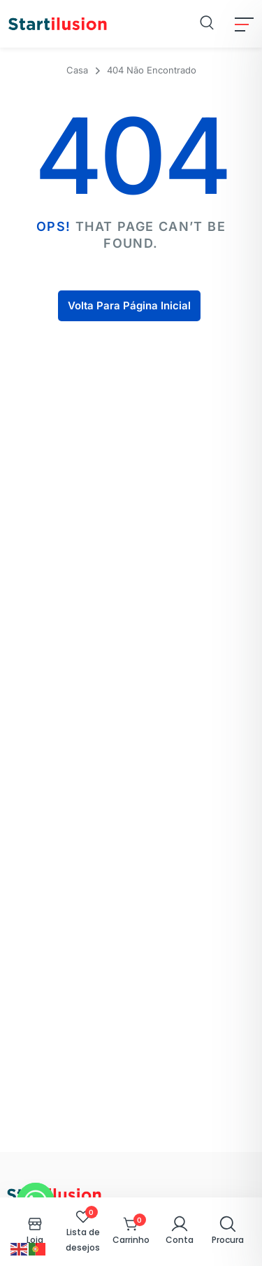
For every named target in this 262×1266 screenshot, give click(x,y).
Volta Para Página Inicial (129, 305)
